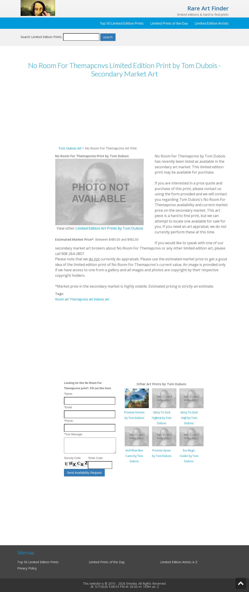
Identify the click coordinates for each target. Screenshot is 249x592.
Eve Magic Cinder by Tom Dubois (189, 456)
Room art (62, 299)
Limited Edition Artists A (177, 562)
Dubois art (101, 299)
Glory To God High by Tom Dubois (188, 417)
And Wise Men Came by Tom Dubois (134, 456)
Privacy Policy (27, 568)
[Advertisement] (38, 150)
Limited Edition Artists (212, 23)
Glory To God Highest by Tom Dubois (162, 417)
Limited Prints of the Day (169, 23)
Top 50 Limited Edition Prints (122, 23)
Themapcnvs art (81, 299)
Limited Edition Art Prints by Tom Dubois (109, 228)
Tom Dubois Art (69, 148)
